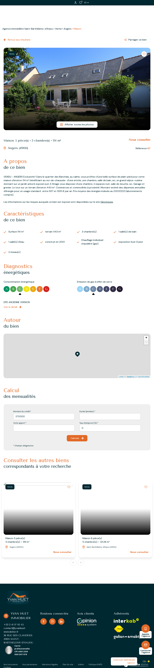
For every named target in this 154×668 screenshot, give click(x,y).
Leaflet (121, 377)
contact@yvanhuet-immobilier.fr (15, 630)
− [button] (146, 342)
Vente (58, 28)
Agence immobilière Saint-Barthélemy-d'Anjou (27, 28)
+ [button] (146, 338)
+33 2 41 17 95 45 (14, 624)
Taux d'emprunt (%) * (88, 423)
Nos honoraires (11, 664)
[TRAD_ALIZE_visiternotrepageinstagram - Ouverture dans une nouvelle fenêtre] (52, 621)
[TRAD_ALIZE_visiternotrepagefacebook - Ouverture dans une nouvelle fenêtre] (43, 621)
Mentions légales (50, 664)
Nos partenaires (30, 664)
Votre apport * (19, 423)
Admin (81, 664)
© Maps (130, 377)
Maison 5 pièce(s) (17, 540)
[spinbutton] (110, 428)
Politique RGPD (95, 664)
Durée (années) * (87, 411)
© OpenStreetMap (142, 377)
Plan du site (68, 664)
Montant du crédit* (22, 411)
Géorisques (106, 202)
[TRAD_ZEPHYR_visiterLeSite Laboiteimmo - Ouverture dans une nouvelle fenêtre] (136, 665)
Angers (67, 28)
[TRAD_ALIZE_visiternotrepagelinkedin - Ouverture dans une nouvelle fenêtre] (61, 621)
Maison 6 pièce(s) (96, 540)
